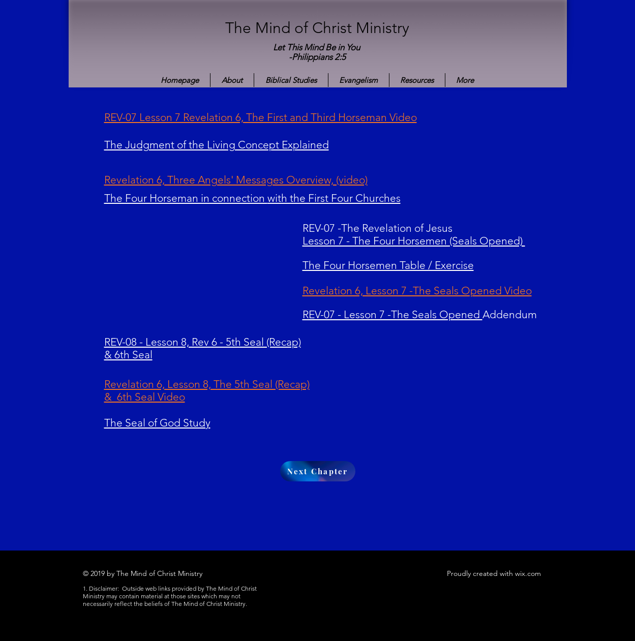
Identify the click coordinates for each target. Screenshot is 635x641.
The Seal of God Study (157, 422)
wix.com (528, 573)
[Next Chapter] (317, 471)
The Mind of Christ (290, 28)
